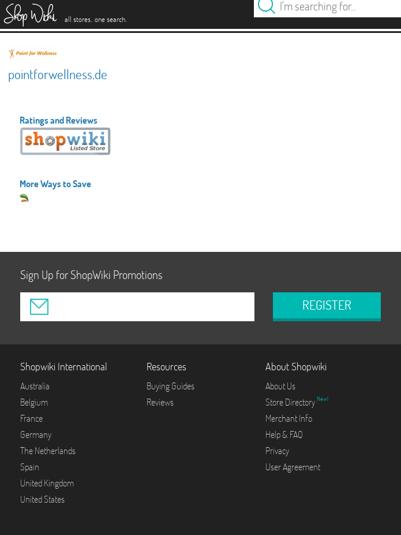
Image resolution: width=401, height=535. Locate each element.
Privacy (277, 450)
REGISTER (326, 305)
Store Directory (291, 402)
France (31, 418)
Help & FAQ (284, 434)
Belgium (34, 402)
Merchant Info (288, 418)
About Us (280, 386)
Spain (29, 467)
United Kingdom (47, 483)
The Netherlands (48, 450)
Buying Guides (170, 386)
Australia (35, 386)
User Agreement (292, 467)
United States (42, 499)
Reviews (160, 402)
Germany (35, 434)
